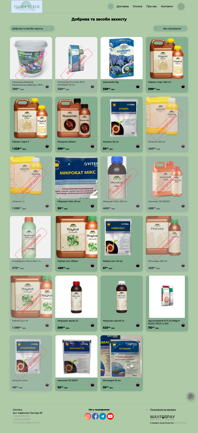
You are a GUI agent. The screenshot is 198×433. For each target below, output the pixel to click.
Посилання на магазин (163, 409)
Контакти (167, 6)
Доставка (123, 6)
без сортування (167, 28)
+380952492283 (21, 419)
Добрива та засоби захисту (27, 28)
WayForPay (180, 422)
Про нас (151, 6)
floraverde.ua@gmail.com (27, 422)
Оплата (137, 6)
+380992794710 (21, 416)
